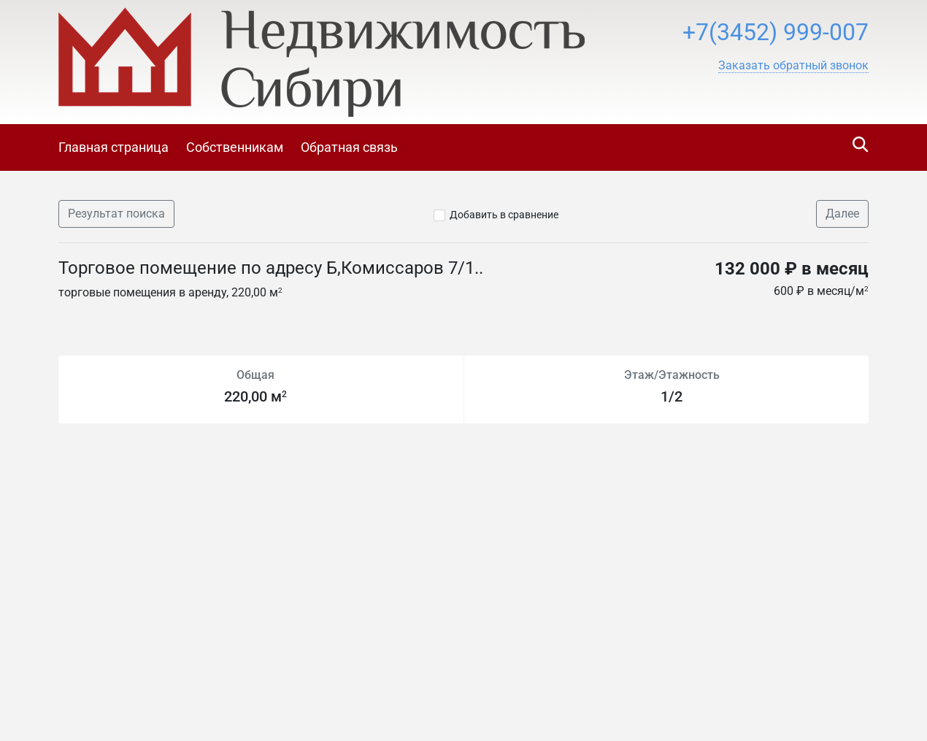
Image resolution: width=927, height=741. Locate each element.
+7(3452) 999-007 (775, 32)
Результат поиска (116, 213)
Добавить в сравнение (504, 214)
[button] (793, 65)
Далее (842, 213)
